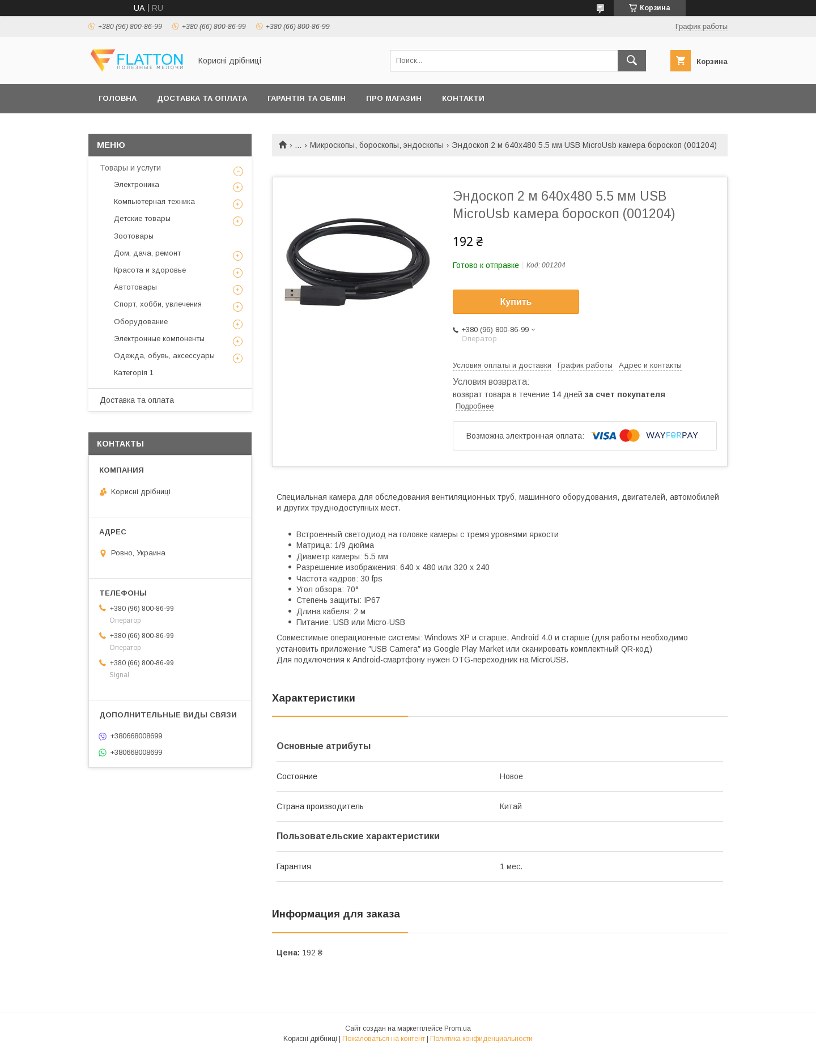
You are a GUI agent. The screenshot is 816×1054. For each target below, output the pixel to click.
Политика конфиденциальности (481, 1039)
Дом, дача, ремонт (147, 253)
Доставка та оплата (202, 98)
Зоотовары (134, 236)
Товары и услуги (130, 167)
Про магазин (394, 98)
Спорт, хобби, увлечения (158, 304)
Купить (516, 302)
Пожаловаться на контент (383, 1039)
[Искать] (632, 60)
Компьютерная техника (154, 201)
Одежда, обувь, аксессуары (164, 355)
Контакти (463, 98)
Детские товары (142, 218)
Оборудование (141, 321)
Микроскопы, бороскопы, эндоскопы (377, 145)
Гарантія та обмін (306, 98)
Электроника (136, 184)
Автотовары (135, 287)
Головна (118, 98)
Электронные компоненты (159, 338)
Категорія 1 (134, 372)
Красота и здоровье (150, 270)
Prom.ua (457, 1028)
